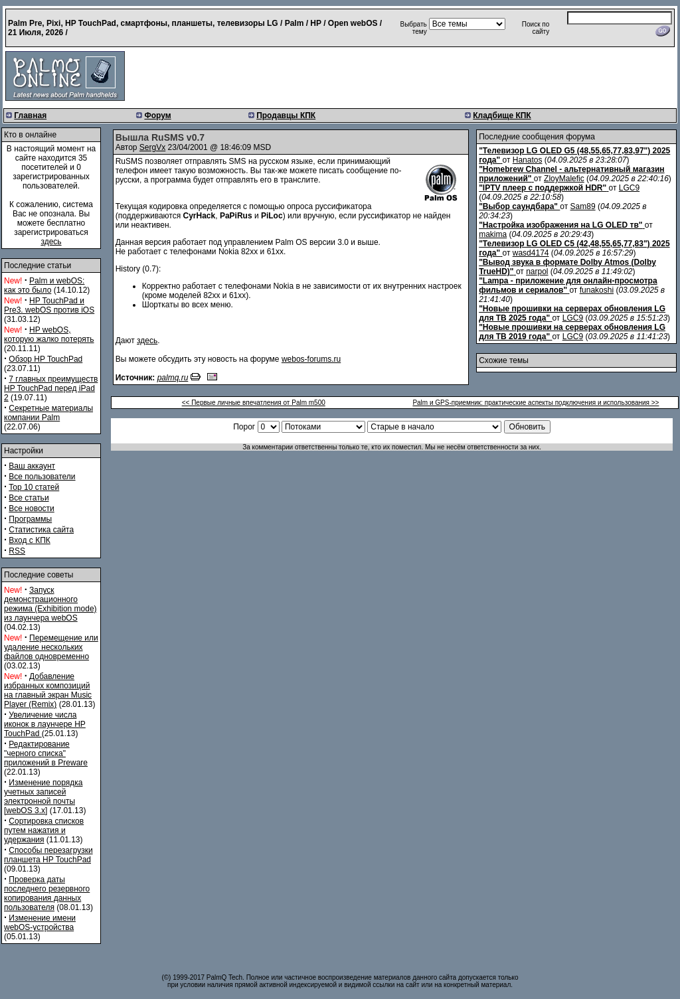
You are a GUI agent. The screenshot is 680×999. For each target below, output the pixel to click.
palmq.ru (173, 377)
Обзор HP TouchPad (45, 359)
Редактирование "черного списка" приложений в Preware (46, 753)
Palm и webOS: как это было (44, 285)
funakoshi (597, 290)
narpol (537, 271)
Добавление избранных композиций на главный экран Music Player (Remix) (48, 690)
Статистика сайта (41, 529)
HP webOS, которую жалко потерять (49, 334)
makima (493, 234)
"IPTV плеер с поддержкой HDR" (542, 187)
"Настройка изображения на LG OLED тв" (560, 225)
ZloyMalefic (564, 178)
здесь (51, 241)
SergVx (152, 147)
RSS (17, 551)
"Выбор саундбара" (518, 206)
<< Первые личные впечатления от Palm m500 (253, 402)
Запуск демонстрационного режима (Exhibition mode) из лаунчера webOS (50, 604)
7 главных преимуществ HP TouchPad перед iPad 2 (51, 388)
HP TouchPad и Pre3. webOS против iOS (49, 305)
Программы (30, 519)
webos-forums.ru (311, 359)
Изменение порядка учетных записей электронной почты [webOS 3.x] (43, 796)
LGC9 (629, 187)
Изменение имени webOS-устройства (40, 922)
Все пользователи (42, 476)
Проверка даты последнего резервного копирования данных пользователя (47, 893)
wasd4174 (531, 253)
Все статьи (28, 497)
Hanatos (528, 160)
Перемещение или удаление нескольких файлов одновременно (51, 647)
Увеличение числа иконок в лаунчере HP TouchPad (45, 724)
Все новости (31, 508)
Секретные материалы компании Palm (48, 413)
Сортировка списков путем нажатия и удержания (44, 830)
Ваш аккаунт (32, 466)
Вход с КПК (29, 540)
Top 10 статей (34, 487)
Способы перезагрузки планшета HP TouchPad (48, 855)
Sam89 (583, 206)
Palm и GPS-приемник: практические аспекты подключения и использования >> (535, 402)
